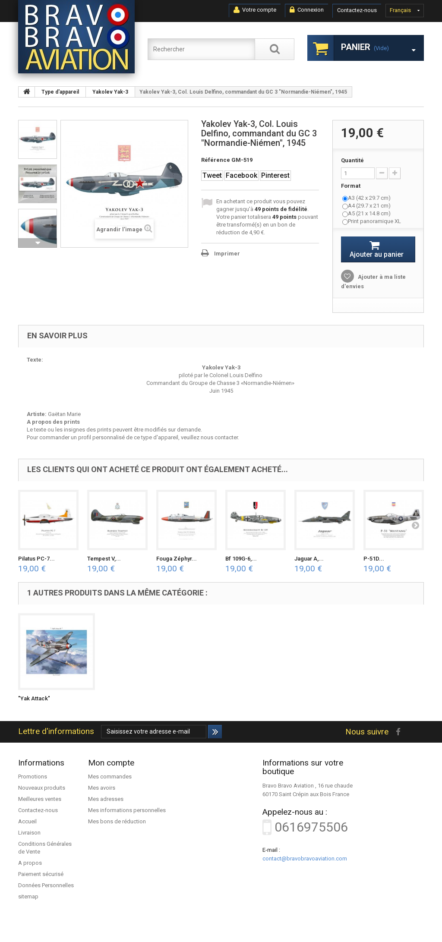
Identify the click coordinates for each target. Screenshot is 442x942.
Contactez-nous (357, 10)
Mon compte (111, 763)
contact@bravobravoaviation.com (304, 858)
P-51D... (373, 558)
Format (351, 186)
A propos (30, 863)
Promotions (32, 776)
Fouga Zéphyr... (176, 558)
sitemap (28, 896)
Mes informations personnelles (127, 810)
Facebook (241, 175)
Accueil (27, 821)
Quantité (352, 160)
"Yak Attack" (34, 698)
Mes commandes (110, 776)
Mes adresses (105, 799)
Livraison (29, 832)
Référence (215, 160)
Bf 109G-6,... (241, 558)
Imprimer (227, 253)
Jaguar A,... (309, 558)
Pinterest (275, 175)
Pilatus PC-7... (36, 558)
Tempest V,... (104, 558)
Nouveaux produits (41, 787)
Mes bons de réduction (117, 821)
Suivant (37, 243)
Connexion (307, 10)
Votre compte (255, 10)
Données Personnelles (46, 885)
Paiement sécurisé (40, 874)
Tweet (212, 175)
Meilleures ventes (39, 799)
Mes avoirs (101, 787)
